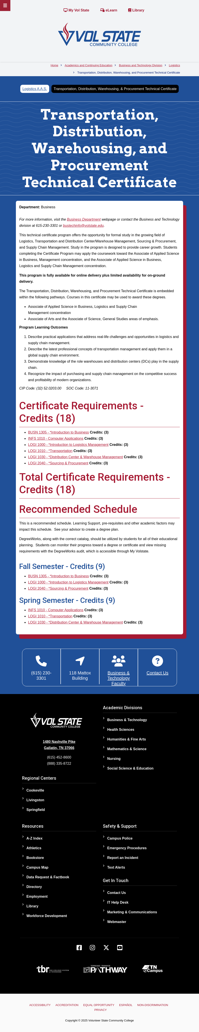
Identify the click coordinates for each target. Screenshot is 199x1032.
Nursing (113, 759)
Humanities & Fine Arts (126, 739)
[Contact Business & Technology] (157, 665)
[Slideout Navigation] (5, 5)
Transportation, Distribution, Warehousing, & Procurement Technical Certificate (115, 89)
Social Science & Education (130, 768)
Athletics (33, 848)
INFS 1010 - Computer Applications (55, 438)
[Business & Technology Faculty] (118, 670)
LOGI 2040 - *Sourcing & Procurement (58, 463)
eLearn (108, 10)
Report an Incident (122, 858)
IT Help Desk (117, 902)
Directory (34, 887)
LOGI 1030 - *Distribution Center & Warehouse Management (75, 457)
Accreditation (66, 1005)
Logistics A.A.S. (35, 89)
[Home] (99, 34)
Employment (37, 896)
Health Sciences (120, 729)
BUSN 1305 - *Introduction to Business (58, 432)
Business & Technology (127, 720)
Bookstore (35, 858)
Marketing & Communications (132, 912)
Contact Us (116, 893)
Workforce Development (46, 916)
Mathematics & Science (126, 749)
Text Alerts (116, 867)
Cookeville (35, 790)
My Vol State (76, 10)
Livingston (35, 800)
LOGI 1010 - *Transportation (50, 451)
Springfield (35, 810)
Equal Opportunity (98, 1005)
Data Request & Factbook (47, 877)
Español (125, 1005)
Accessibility (40, 1005)
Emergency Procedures (127, 848)
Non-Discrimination (152, 1005)
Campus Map (37, 867)
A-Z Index (34, 838)
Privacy (100, 1009)
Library (136, 10)
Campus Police (120, 838)
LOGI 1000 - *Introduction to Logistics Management (68, 445)
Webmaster (116, 922)
